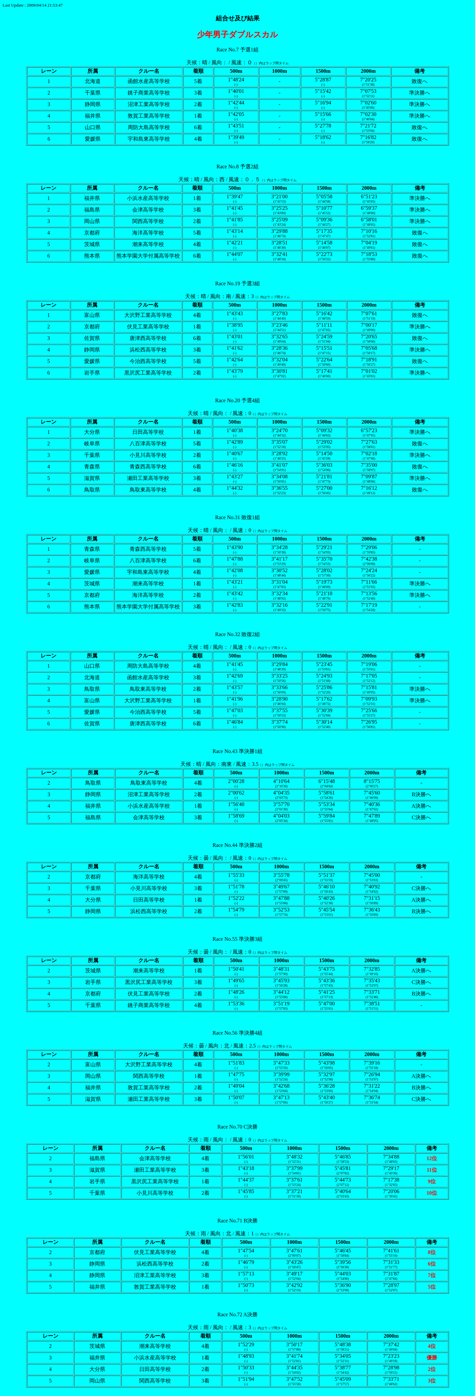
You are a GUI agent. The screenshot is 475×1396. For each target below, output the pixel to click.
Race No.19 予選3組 (237, 283)
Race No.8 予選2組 (237, 166)
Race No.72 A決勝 (237, 1314)
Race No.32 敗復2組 (237, 634)
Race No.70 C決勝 (237, 1127)
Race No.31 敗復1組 (237, 517)
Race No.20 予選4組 (237, 400)
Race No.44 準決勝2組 (237, 845)
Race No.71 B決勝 (237, 1220)
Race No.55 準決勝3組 (237, 939)
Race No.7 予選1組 (237, 49)
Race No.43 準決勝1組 (237, 751)
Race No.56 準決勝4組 (237, 1033)
